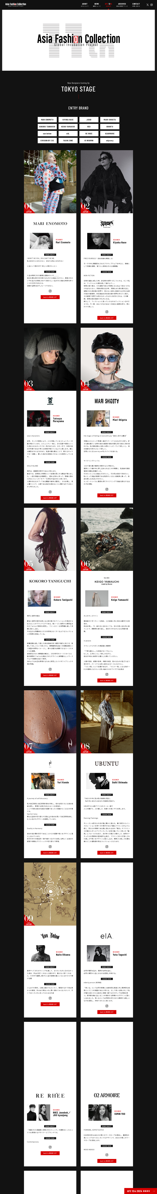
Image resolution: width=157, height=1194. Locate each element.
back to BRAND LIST (50, 297)
